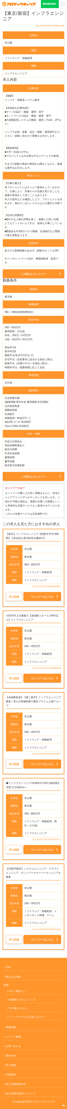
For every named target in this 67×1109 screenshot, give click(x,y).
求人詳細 (14, 596)
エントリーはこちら (42, 596)
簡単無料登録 (50, 4)
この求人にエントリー (33, 274)
